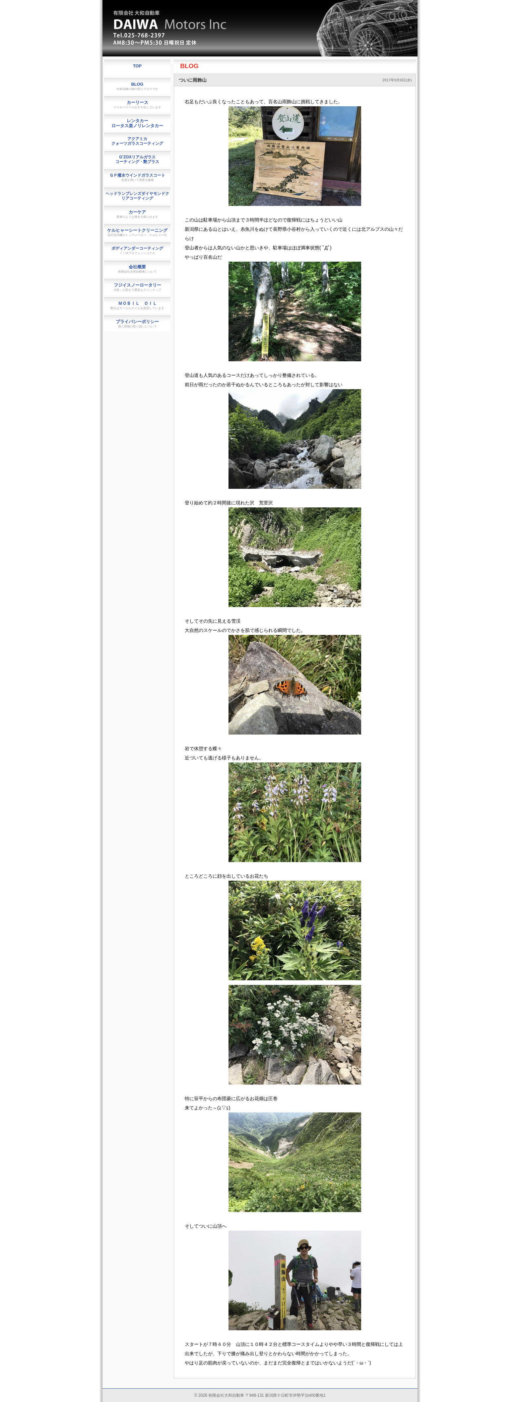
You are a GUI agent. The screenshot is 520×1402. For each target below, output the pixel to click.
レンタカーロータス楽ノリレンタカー (137, 123)
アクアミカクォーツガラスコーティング (137, 141)
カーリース (137, 104)
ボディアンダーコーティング (137, 250)
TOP (137, 65)
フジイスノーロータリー (137, 287)
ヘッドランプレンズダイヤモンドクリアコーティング (137, 196)
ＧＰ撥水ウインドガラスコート (137, 177)
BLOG (189, 65)
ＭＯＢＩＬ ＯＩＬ (137, 305)
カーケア (137, 214)
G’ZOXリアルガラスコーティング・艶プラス (137, 159)
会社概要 (137, 268)
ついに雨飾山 (193, 80)
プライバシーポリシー (137, 323)
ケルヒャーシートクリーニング (137, 232)
